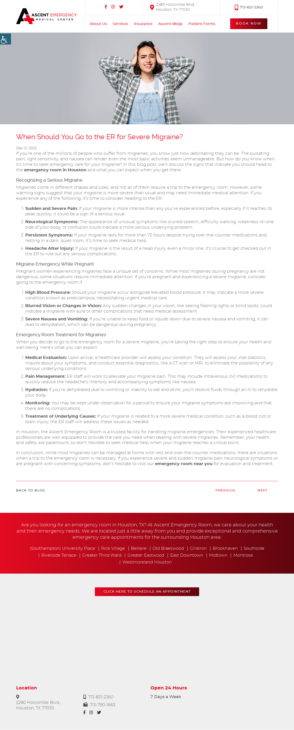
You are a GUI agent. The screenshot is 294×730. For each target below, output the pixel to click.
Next (262, 490)
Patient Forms (201, 24)
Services (120, 24)
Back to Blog (30, 490)
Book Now (249, 23)
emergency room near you (183, 464)
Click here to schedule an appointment (147, 592)
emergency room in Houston (55, 170)
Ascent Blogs (170, 24)
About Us (98, 24)
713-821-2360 (249, 7)
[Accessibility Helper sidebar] (5, 38)
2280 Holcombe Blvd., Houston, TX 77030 (172, 7)
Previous (225, 490)
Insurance (143, 24)
